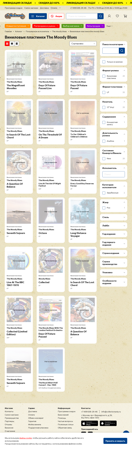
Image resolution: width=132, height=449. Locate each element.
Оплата (54, 8)
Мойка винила (34, 424)
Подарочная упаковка (38, 427)
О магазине (10, 431)
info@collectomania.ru (111, 411)
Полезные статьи (65, 424)
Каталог (38, 16)
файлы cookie (25, 438)
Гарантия (32, 421)
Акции (56, 16)
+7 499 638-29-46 (78, 8)
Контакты (9, 411)
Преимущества (12, 418)
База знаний (63, 415)
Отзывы (8, 424)
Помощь (62, 418)
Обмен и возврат (35, 418)
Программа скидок (13, 8)
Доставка (44, 8)
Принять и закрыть (115, 441)
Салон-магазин (31, 8)
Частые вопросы (65, 421)
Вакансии (9, 427)
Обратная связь (65, 427)
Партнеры (9, 421)
